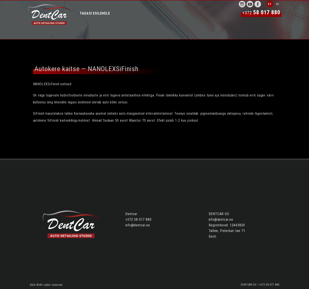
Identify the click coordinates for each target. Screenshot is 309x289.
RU (277, 4)
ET (270, 4)
